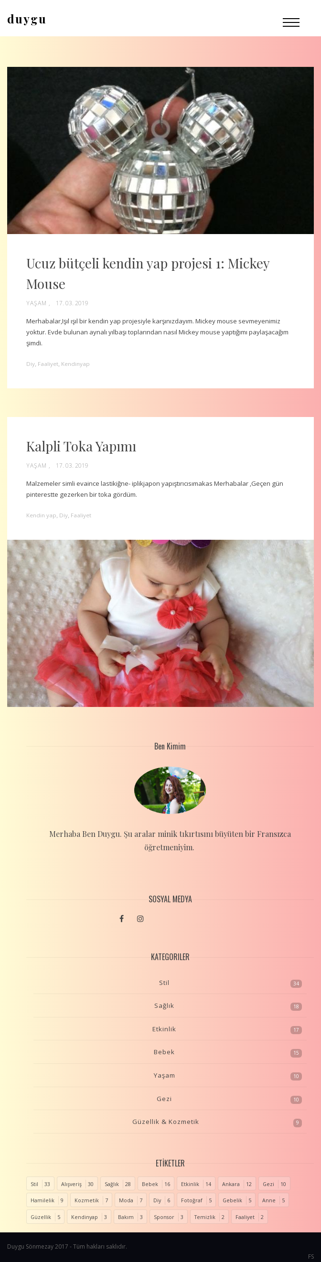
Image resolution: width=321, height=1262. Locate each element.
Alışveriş (71, 1184)
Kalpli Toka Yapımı (81, 446)
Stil (164, 982)
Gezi (164, 1098)
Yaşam (36, 303)
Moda (126, 1200)
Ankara (231, 1184)
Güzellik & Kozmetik (165, 1121)
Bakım (126, 1217)
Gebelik (232, 1200)
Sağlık (164, 1005)
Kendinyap (84, 1217)
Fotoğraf (192, 1200)
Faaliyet (245, 1217)
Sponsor (164, 1217)
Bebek (164, 1052)
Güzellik (41, 1217)
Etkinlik (164, 1029)
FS (311, 1256)
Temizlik (204, 1217)
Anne (269, 1200)
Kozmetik (87, 1200)
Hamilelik (42, 1200)
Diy (157, 1200)
